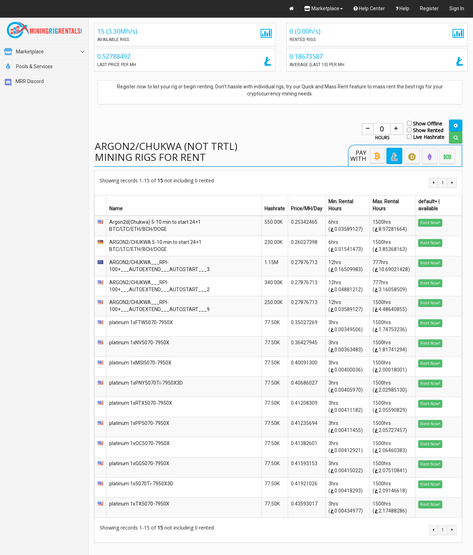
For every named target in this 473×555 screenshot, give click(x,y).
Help (402, 8)
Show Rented (425, 130)
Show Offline (424, 123)
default (427, 201)
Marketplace (323, 8)
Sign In (456, 8)
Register (429, 8)
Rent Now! (430, 222)
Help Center (369, 8)
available (428, 208)
